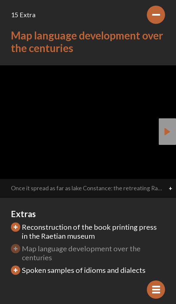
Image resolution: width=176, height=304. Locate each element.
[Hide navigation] (156, 289)
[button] (167, 131)
